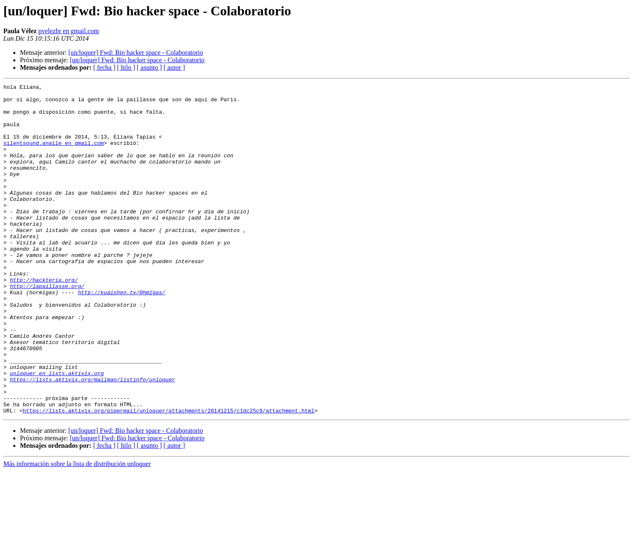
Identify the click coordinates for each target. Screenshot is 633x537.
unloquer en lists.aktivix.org (57, 431)
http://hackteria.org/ (44, 319)
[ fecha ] (104, 67)
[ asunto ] (149, 67)
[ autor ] (174, 67)
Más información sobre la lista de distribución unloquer (77, 529)
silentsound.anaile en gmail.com (53, 155)
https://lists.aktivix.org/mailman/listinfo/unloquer (92, 439)
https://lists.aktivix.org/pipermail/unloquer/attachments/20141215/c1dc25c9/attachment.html (168, 476)
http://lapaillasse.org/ (47, 327)
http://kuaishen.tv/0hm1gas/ (121, 334)
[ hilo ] (126, 67)
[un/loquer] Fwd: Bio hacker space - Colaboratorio (135, 52)
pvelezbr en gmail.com (68, 30)
